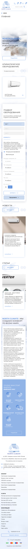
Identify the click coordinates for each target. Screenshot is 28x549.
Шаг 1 (14, 124)
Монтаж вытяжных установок (9, 505)
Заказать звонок (14, 535)
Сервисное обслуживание (8, 510)
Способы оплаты (5, 512)
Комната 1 (7, 137)
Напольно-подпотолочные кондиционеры (12, 482)
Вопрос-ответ (5, 521)
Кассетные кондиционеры (8, 485)
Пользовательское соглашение (14, 461)
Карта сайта (4, 528)
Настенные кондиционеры (8, 476)
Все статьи (10, 267)
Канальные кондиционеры (8, 489)
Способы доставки (6, 514)
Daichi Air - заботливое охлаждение (12, 293)
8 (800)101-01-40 (14, 531)
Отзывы (3, 526)
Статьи (3, 519)
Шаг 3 (14, 133)
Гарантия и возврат (6, 517)
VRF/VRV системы (6, 480)
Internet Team (18, 546)
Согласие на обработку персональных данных (14, 458)
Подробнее (14, 58)
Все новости (10, 210)
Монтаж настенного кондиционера (10, 495)
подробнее (8, 254)
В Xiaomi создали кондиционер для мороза (13, 236)
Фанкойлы (4, 487)
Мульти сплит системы (7, 478)
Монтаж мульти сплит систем (9, 498)
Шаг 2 (14, 128)
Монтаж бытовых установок (8, 502)
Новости (3, 523)
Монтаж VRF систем (6, 500)
